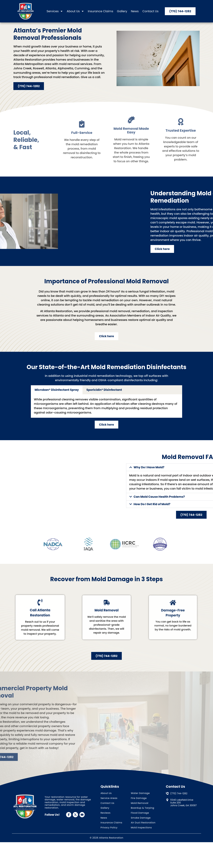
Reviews (105, 821)
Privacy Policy (109, 836)
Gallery (122, 11)
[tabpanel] (106, 414)
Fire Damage (139, 807)
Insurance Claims (100, 11)
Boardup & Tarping (142, 816)
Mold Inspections (141, 836)
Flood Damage (140, 821)
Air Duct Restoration (143, 831)
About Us (75, 11)
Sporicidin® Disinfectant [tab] (104, 398)
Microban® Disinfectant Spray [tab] (57, 398)
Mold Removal (139, 812)
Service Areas (109, 807)
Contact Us (150, 11)
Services (55, 11)
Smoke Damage (141, 826)
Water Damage (140, 802)
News (135, 11)
